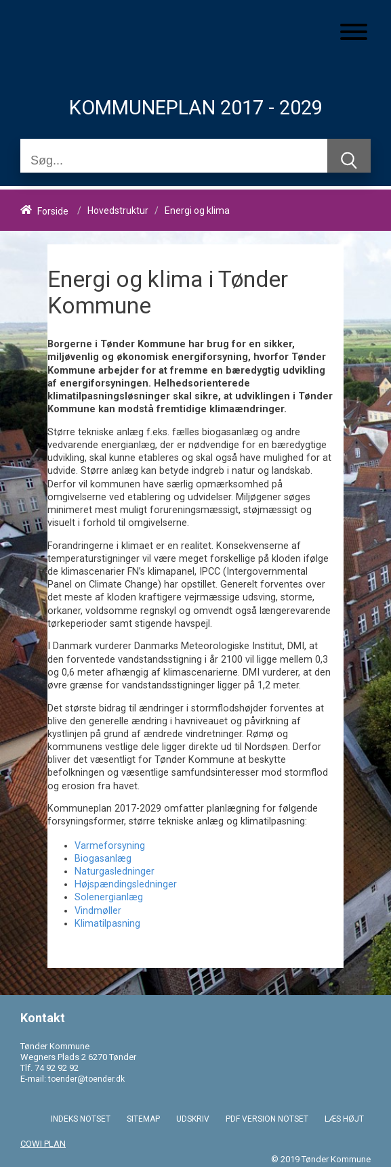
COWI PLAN (43, 1144)
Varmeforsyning (110, 846)
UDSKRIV (192, 1119)
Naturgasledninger (115, 871)
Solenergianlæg (109, 897)
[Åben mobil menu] (353, 33)
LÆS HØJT (344, 1119)
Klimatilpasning (107, 923)
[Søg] (173, 160)
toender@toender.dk (86, 1079)
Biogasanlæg (103, 858)
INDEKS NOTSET (80, 1119)
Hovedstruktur (117, 211)
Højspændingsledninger (126, 884)
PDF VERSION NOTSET (267, 1119)
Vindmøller (98, 911)
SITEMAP (143, 1119)
